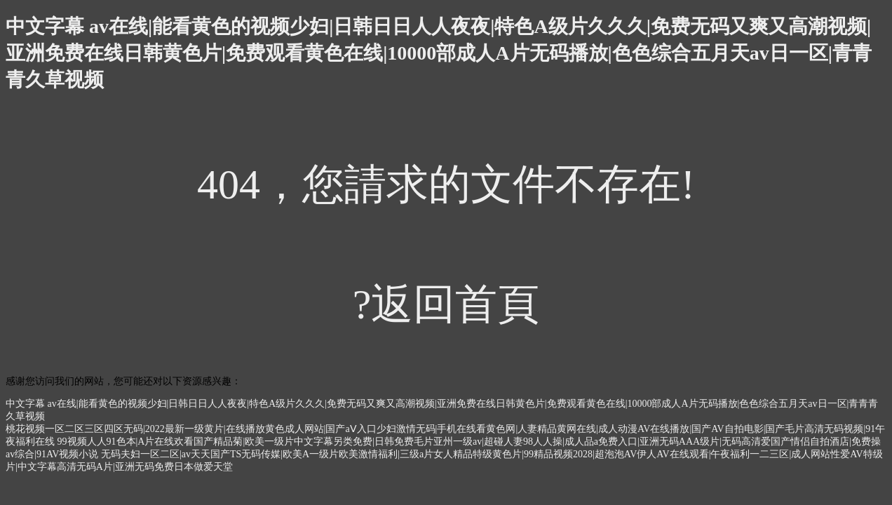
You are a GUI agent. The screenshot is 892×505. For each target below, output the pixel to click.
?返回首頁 (446, 304)
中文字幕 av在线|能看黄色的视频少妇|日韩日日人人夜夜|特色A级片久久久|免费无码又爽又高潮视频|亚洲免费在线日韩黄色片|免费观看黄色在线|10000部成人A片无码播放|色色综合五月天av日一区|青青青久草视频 (439, 52)
